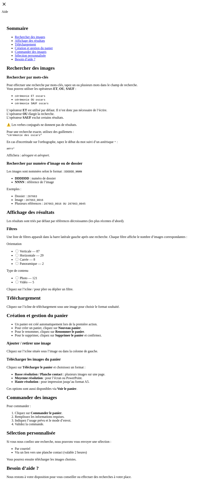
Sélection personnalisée (30, 55)
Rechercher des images (30, 37)
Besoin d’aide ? (25, 59)
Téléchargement (25, 44)
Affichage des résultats (30, 40)
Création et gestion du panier (34, 48)
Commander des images (30, 52)
